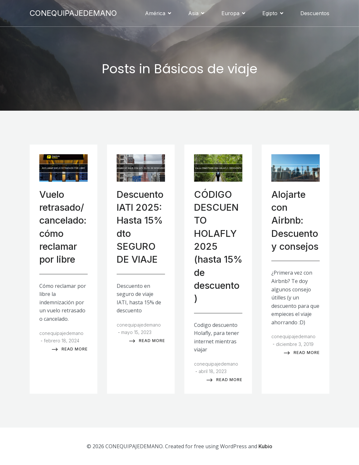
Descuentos (314, 13)
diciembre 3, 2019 (295, 343)
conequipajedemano (61, 332)
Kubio (265, 445)
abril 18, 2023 (213, 370)
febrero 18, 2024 (61, 340)
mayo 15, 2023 (136, 331)
